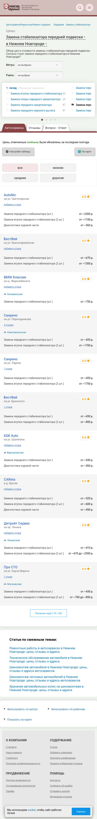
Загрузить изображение (63, 758)
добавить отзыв (12, 204)
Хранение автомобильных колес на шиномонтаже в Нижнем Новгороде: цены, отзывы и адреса (46, 688)
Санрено (10, 315)
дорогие (58, 178)
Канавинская (14, 294)
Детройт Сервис (17, 523)
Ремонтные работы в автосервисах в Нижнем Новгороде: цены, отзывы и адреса (42, 650)
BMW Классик (15, 277)
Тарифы (10, 791)
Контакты (55, 780)
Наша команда (14, 752)
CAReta (9, 479)
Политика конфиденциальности (23, 763)
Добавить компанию (61, 752)
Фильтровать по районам (66, 709)
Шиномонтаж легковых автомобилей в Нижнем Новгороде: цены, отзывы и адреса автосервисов (44, 678)
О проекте (11, 747)
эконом (58, 168)
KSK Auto (11, 436)
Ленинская (13, 540)
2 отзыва (8, 325)
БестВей (10, 239)
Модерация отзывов (61, 796)
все (20, 168)
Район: (10, 75)
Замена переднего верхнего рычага (33, 110)
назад (26, 88)
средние (20, 178)
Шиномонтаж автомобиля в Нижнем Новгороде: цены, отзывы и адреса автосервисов (48, 669)
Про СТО (10, 567)
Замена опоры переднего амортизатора (36, 99)
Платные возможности (18, 780)
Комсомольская (16, 332)
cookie (31, 809)
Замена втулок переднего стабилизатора (36, 93)
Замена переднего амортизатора (31, 105)
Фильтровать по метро (21, 709)
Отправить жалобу (60, 791)
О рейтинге (12, 758)
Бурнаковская (15, 452)
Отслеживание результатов (20, 785)
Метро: (10, 64)
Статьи (53, 747)
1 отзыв (8, 368)
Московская (14, 584)
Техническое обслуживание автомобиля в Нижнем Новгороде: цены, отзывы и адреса (45, 659)
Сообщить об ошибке (61, 785)
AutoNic (10, 195)
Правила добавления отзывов (66, 763)
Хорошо (81, 811)
